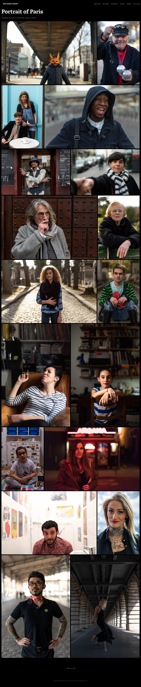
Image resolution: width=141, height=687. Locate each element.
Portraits (114, 4)
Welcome (97, 4)
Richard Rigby (10, 4)
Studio (122, 4)
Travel (129, 4)
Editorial (106, 4)
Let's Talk (136, 4)
